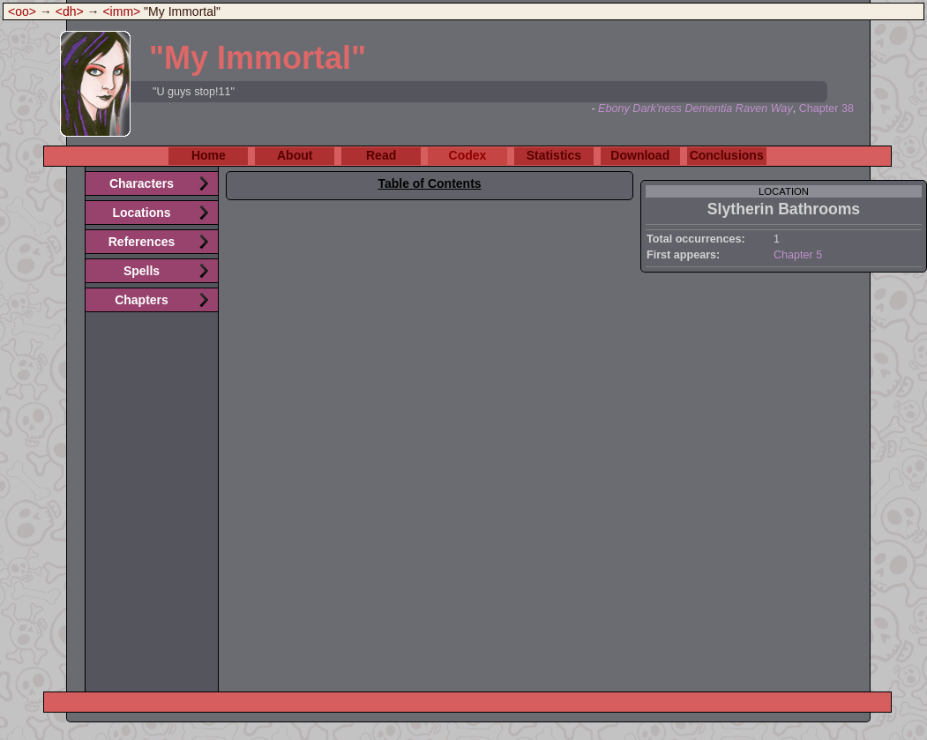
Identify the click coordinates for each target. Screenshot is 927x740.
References (142, 242)
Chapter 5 (798, 255)
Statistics (554, 155)
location (784, 191)
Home (208, 155)
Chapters (141, 300)
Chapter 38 (826, 108)
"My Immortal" (257, 58)
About (294, 155)
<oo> (22, 11)
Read (381, 155)
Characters (141, 183)
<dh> (70, 11)
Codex (468, 155)
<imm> (121, 11)
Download (639, 155)
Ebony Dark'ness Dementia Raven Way (695, 108)
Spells (141, 271)
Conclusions (727, 155)
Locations (141, 213)
